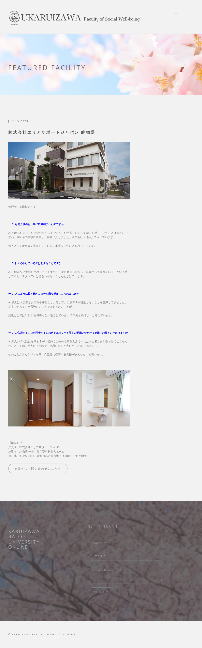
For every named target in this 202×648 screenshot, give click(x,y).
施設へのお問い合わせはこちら (37, 468)
